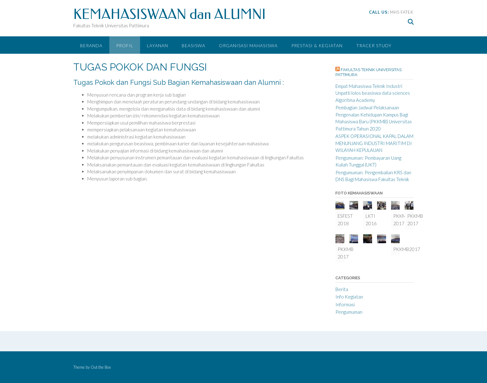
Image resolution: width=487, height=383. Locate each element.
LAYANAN (157, 45)
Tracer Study (374, 45)
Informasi (345, 304)
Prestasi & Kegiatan (317, 45)
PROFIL (124, 45)
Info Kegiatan (349, 296)
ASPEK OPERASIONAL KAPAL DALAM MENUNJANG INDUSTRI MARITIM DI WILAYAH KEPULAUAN (374, 143)
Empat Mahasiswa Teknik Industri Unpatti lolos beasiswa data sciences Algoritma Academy (372, 93)
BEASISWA (193, 45)
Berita (341, 289)
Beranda (91, 45)
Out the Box (101, 367)
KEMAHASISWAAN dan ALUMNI (169, 14)
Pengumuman (348, 312)
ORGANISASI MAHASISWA (248, 45)
